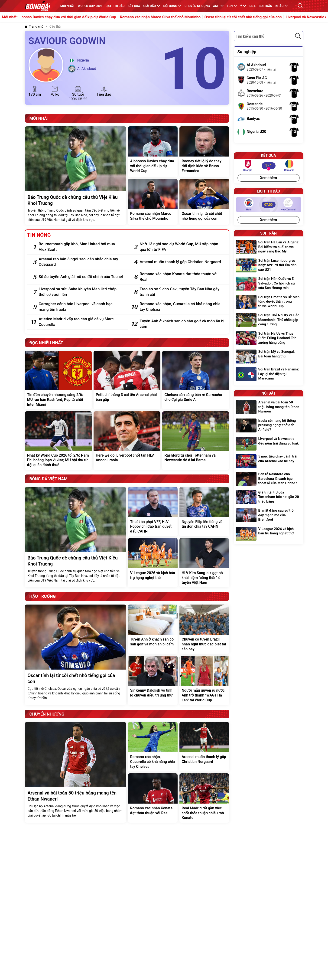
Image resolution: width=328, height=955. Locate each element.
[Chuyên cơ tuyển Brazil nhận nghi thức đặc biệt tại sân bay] (204, 629)
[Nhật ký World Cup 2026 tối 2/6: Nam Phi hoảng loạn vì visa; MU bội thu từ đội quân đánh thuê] (58, 440)
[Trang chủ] (34, 26)
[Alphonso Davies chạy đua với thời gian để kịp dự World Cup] (153, 151)
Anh (218, 6)
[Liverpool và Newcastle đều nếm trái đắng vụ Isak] (269, 444)
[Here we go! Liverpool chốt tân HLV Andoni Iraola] (127, 440)
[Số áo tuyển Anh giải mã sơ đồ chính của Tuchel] (81, 277)
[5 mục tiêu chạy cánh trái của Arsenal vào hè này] (269, 461)
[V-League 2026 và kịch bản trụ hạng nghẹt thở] (153, 562)
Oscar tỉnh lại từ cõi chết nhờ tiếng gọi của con (249, 17)
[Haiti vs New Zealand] (268, 205)
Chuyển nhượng (197, 6)
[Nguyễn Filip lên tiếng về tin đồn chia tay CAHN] (204, 511)
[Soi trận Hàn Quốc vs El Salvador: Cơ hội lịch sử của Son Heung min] (269, 284)
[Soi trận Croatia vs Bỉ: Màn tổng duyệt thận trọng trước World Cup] (269, 302)
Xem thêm (268, 178)
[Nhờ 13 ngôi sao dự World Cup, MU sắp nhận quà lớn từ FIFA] (182, 246)
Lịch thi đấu (115, 6)
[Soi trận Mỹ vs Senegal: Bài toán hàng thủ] (269, 356)
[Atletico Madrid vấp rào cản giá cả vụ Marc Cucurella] (81, 321)
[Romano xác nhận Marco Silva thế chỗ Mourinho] (153, 202)
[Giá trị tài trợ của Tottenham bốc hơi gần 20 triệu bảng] (269, 497)
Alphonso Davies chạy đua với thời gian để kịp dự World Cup (72, 17)
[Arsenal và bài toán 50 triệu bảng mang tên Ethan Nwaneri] (75, 772)
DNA (252, 6)
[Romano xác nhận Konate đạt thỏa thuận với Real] (182, 276)
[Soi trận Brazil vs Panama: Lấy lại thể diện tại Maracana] (269, 374)
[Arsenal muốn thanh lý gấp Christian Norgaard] (182, 262)
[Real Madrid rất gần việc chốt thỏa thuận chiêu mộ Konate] (204, 798)
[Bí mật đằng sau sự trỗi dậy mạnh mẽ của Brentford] (269, 515)
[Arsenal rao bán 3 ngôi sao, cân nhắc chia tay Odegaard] (81, 262)
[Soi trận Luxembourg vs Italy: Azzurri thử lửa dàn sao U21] (269, 265)
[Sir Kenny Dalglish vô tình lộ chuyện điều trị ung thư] (153, 680)
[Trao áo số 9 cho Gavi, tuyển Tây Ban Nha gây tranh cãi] (182, 292)
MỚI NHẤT (67, 6)
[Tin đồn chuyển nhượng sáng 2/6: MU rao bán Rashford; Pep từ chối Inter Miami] (58, 380)
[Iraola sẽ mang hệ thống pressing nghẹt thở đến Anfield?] (269, 426)
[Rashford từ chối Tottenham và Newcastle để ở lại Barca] (195, 440)
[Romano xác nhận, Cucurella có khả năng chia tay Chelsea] (182, 306)
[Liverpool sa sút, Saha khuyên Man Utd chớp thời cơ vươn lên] (81, 292)
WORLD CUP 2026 (90, 6)
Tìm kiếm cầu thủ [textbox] (250, 36)
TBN (232, 6)
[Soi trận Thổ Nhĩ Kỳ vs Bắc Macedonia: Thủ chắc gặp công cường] (269, 320)
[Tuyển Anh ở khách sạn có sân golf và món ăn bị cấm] (182, 324)
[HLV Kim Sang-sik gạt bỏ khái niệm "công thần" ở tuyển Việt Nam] (204, 562)
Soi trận (265, 6)
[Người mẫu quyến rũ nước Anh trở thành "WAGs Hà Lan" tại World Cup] (204, 680)
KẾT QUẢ (134, 6)
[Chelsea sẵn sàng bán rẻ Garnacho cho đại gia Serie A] (195, 380)
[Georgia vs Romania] (268, 165)
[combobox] (268, 36)
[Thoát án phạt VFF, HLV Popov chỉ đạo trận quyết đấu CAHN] (153, 511)
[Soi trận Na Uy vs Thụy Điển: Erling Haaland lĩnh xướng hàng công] (269, 338)
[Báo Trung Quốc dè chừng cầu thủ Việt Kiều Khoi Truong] (75, 175)
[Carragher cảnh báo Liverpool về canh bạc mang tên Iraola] (81, 306)
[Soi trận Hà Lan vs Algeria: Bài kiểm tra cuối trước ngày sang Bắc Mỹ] (269, 247)
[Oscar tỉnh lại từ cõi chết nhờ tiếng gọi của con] (204, 202)
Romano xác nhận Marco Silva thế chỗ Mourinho (166, 17)
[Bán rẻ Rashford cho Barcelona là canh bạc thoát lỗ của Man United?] (269, 479)
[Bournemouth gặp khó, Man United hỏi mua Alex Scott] (81, 246)
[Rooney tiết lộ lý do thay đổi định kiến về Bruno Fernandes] (204, 151)
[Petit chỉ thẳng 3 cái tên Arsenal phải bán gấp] (127, 380)
